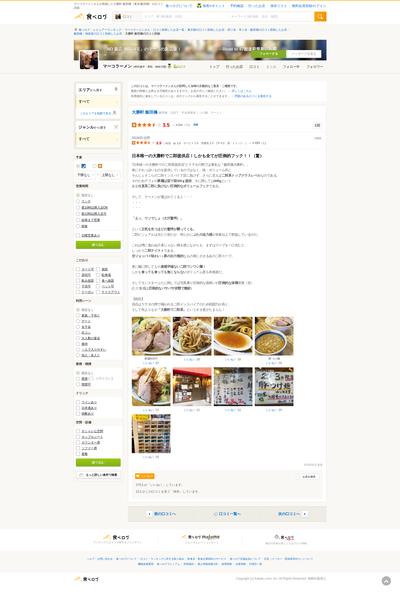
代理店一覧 (255, 564)
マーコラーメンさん (137, 29)
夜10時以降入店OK (94, 207)
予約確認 (236, 6)
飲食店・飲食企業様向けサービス (206, 558)
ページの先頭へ (386, 581)
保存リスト (278, 6)
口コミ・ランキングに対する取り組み (162, 558)
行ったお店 (256, 6)
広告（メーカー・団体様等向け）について (288, 558)
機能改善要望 (145, 564)
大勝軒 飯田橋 (145, 112)
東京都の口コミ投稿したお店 (205, 29)
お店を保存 (309, 476)
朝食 (84, 226)
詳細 (195, 124)
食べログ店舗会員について (245, 558)
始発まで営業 (90, 220)
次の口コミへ (289, 514)
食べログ (90, 16)
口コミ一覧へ (230, 514)
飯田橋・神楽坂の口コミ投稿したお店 (98, 33)
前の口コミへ (165, 514)
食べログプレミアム (168, 564)
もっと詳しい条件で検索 (101, 474)
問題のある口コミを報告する (253, 96)
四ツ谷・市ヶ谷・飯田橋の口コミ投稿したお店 (257, 29)
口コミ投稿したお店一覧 (168, 29)
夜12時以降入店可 (94, 214)
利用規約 (189, 564)
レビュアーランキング (107, 29)
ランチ (86, 201)
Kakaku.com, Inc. (266, 578)
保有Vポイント (211, 6)
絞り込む (98, 245)
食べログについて (179, 6)
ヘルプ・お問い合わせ (100, 558)
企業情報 (240, 564)
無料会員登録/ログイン (309, 6)
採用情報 (227, 564)
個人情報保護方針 (208, 564)
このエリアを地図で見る (95, 113)
